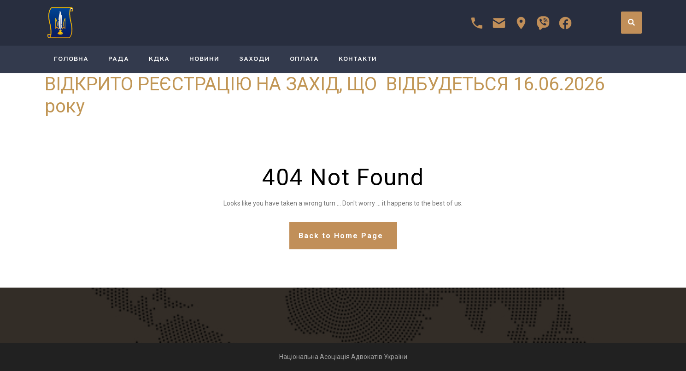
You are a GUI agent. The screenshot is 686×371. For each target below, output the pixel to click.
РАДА (118, 59)
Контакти (358, 59)
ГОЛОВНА (71, 59)
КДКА (159, 59)
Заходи (254, 59)
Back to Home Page (341, 235)
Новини (204, 59)
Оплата (304, 59)
